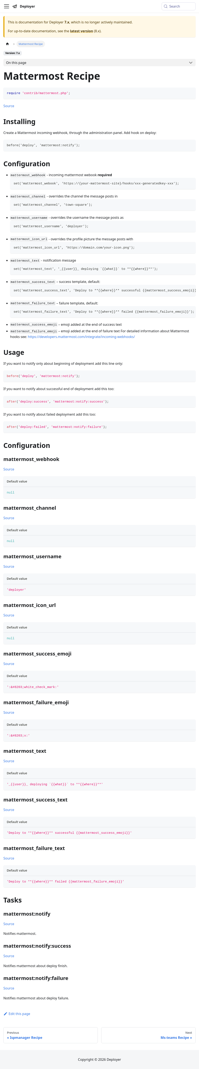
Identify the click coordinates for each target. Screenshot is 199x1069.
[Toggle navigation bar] (6, 6)
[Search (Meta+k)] (179, 6)
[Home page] (7, 44)
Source (8, 106)
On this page (16, 62)
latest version (81, 31)
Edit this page (16, 1013)
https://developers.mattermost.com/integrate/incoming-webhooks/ (81, 336)
